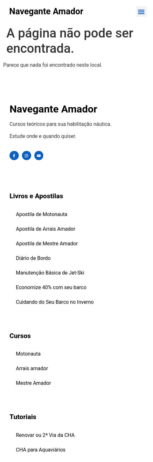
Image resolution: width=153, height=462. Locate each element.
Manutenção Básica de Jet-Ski (50, 273)
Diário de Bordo (33, 258)
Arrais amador (32, 368)
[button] (141, 11)
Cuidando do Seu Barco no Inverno (55, 302)
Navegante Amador (46, 11)
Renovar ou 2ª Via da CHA (45, 435)
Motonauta (28, 354)
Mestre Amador (33, 383)
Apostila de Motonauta (41, 214)
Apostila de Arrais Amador (45, 229)
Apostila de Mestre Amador (47, 244)
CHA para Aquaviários (41, 450)
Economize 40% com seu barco (51, 287)
